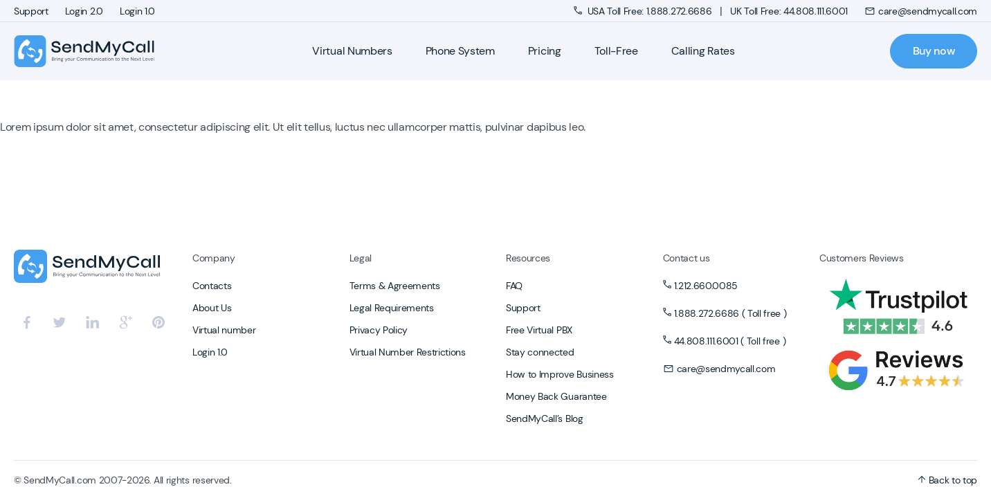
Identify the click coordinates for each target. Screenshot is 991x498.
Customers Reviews (861, 258)
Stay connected (540, 352)
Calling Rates (703, 51)
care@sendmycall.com (920, 11)
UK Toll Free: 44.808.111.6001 (789, 11)
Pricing (544, 51)
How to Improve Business (560, 374)
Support (31, 11)
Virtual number (224, 330)
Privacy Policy (378, 330)
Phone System (460, 51)
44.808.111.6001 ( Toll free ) (730, 341)
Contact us (686, 258)
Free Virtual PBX (539, 330)
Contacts (211, 285)
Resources (528, 258)
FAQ (514, 285)
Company (213, 258)
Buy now (934, 51)
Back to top (947, 480)
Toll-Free (616, 51)
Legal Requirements (391, 308)
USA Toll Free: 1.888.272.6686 (644, 11)
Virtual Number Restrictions (407, 352)
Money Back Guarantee (556, 396)
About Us (211, 308)
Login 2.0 (84, 11)
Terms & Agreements (394, 285)
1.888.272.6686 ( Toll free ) (730, 313)
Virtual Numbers (352, 51)
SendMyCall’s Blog (544, 418)
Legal (360, 258)
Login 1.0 (137, 11)
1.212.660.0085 (706, 285)
